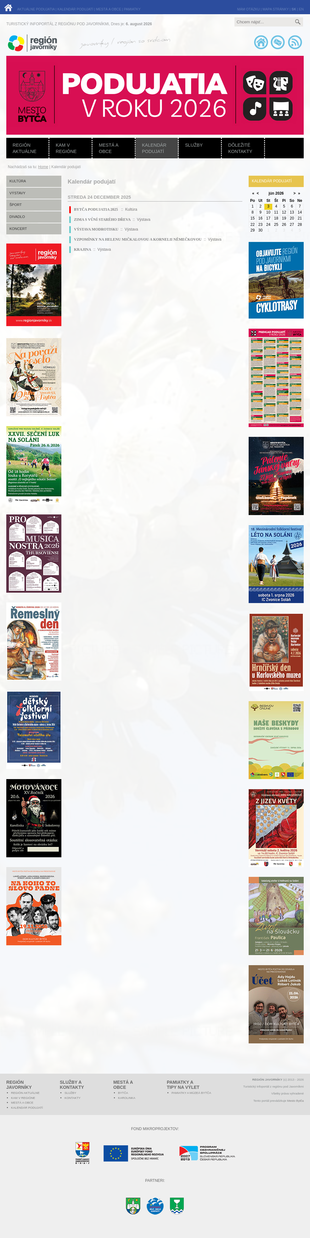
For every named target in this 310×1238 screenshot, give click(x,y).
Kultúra (17, 181)
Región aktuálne (25, 148)
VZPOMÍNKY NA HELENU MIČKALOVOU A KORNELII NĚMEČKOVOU (138, 239)
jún (271, 193)
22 (253, 224)
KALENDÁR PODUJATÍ (75, 9)
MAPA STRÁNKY (275, 9)
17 (268, 218)
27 (292, 224)
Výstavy (17, 193)
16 (260, 218)
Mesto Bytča (295, 1100)
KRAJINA (82, 249)
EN (301, 9)
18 (276, 218)
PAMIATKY (132, 9)
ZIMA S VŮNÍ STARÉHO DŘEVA (102, 219)
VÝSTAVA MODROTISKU (96, 229)
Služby (194, 145)
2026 (279, 193)
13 (292, 212)
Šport (15, 205)
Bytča (123, 1092)
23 (260, 224)
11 (276, 212)
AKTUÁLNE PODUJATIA (35, 9)
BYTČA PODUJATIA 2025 (96, 209)
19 (284, 218)
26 (284, 224)
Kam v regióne (66, 148)
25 (276, 224)
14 (300, 212)
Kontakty (73, 1098)
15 (253, 218)
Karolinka (126, 1098)
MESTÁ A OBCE (108, 9)
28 (300, 224)
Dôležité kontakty (240, 148)
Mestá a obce (108, 148)
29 (253, 230)
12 (284, 212)
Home (43, 167)
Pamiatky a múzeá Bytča (191, 1092)
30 (260, 230)
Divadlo (17, 217)
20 (292, 218)
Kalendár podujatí (154, 148)
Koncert (18, 229)
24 (268, 224)
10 (268, 212)
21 (300, 218)
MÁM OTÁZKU (248, 9)
